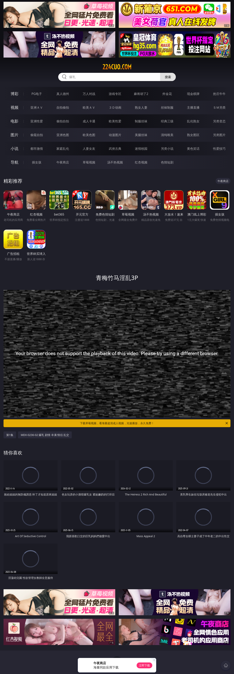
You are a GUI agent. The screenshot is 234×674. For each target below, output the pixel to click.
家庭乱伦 (62, 148)
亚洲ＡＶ (36, 107)
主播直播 (193, 107)
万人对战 (89, 94)
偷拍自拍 (62, 121)
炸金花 (167, 94)
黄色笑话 (193, 148)
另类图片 (219, 135)
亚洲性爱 (36, 121)
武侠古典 (115, 148)
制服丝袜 (141, 121)
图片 (14, 134)
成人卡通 (89, 121)
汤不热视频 (115, 162)
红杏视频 (141, 162)
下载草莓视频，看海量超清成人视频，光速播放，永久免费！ (154, 423)
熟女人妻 (141, 107)
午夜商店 (62, 162)
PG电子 (36, 94)
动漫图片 (115, 135)
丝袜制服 (167, 107)
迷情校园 (141, 148)
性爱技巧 (219, 148)
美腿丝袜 (141, 135)
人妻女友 (89, 148)
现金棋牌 (193, 94)
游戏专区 (115, 94)
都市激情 (36, 148)
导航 (14, 162)
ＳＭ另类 (219, 107)
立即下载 (144, 665)
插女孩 (36, 162)
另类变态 (219, 121)
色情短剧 (167, 162)
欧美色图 (89, 135)
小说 (14, 148)
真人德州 (62, 94)
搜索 (168, 77)
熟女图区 (193, 135)
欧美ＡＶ (89, 107)
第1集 (9, 435)
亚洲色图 (62, 135)
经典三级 (167, 121)
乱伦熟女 (193, 121)
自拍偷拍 (62, 107)
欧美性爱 (115, 121)
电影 (14, 121)
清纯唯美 (167, 135)
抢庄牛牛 (219, 94)
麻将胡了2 (141, 94)
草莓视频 (89, 162)
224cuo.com (117, 67)
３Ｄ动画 (115, 107)
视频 (14, 107)
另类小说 (167, 148)
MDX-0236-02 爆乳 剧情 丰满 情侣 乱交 (45, 435)
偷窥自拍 (36, 135)
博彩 (14, 93)
